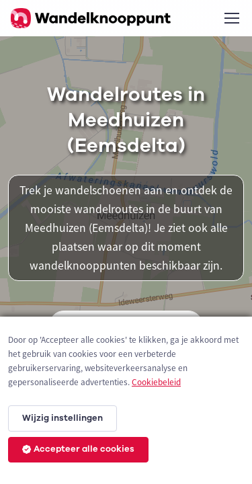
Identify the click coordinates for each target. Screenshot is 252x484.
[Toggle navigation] (231, 18)
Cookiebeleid (156, 382)
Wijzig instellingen (62, 418)
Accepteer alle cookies (78, 449)
